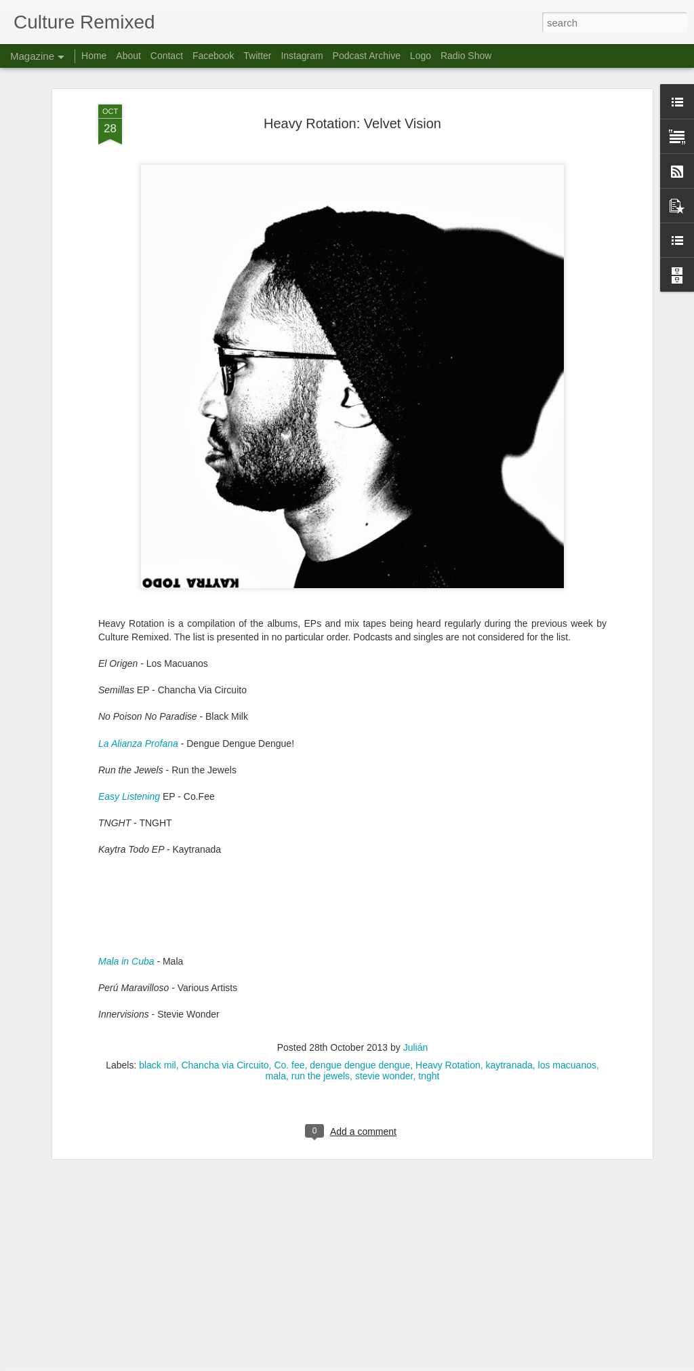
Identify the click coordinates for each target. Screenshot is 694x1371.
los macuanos (567, 976)
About (128, 55)
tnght (428, 987)
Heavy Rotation (448, 976)
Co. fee (289, 976)
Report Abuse (429, 1363)
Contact (166, 55)
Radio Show (466, 55)
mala (276, 987)
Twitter (257, 55)
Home (93, 55)
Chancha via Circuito (224, 976)
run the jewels (320, 987)
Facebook (213, 55)
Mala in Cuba (126, 873)
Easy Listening (129, 708)
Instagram (302, 55)
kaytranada (509, 976)
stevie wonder (384, 987)
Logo (420, 55)
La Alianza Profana (138, 654)
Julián (415, 958)
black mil (157, 976)
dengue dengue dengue (360, 976)
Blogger (389, 1363)
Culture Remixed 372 (261, 1202)
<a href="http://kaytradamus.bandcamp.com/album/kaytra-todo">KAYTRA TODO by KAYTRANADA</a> (352, 822)
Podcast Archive (367, 55)
